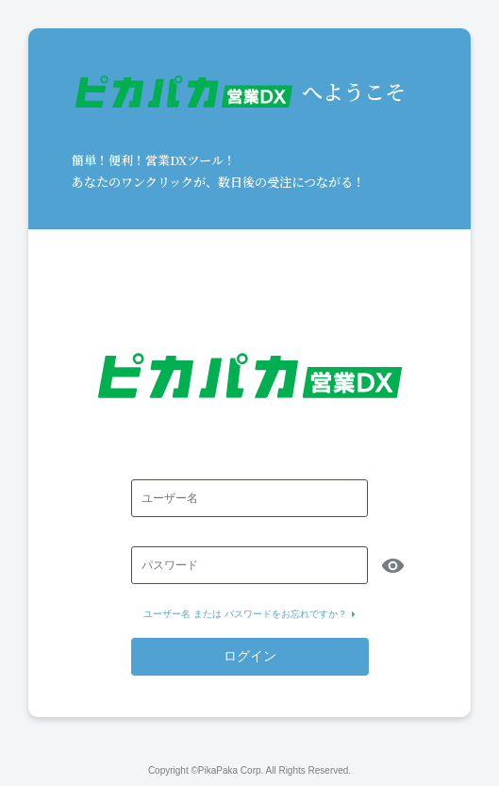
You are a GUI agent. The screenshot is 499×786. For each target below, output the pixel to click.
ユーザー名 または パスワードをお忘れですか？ (249, 614)
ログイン (250, 655)
